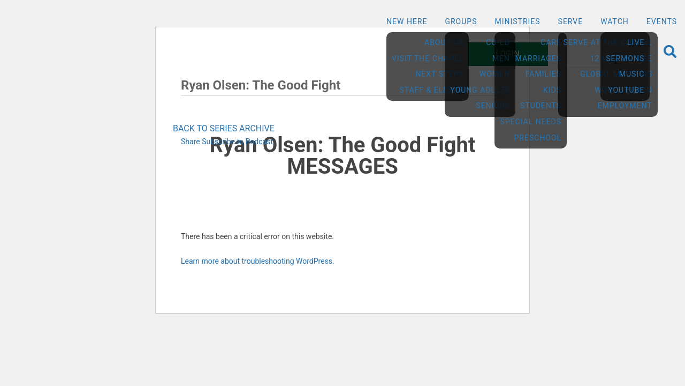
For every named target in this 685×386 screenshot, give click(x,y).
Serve (570, 21)
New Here (406, 21)
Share (190, 141)
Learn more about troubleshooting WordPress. (257, 261)
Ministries (517, 21)
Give (606, 53)
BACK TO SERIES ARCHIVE (224, 128)
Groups (461, 21)
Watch (614, 21)
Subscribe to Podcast (237, 141)
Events (661, 21)
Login (508, 53)
